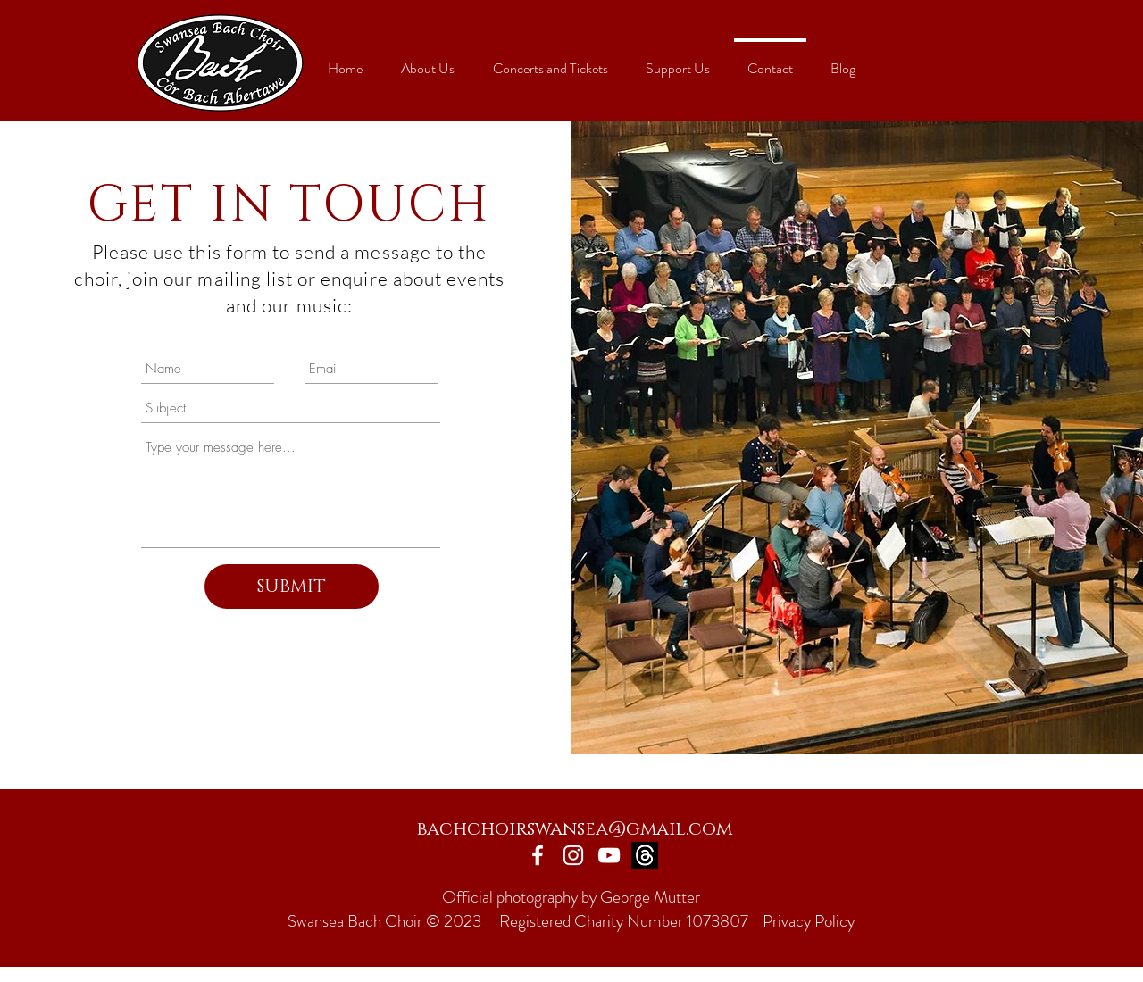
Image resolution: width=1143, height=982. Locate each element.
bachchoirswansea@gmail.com (574, 829)
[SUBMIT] (291, 586)
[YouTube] (609, 855)
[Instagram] (573, 855)
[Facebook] (537, 855)
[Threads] (644, 855)
